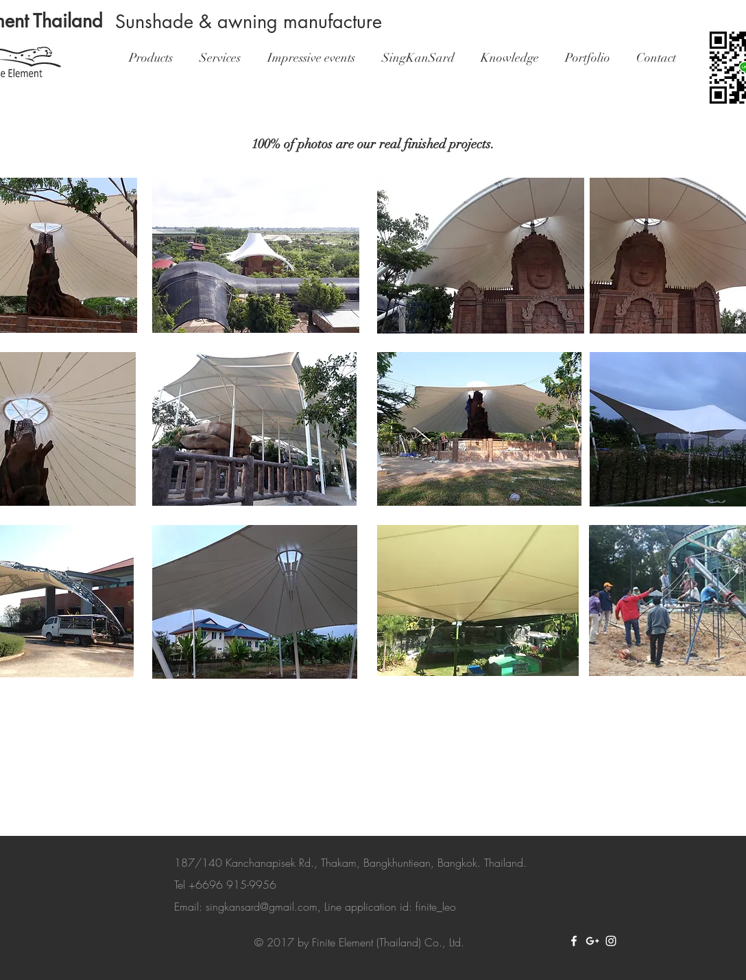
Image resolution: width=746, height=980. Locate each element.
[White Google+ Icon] (592, 941)
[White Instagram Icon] (611, 941)
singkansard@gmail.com (261, 906)
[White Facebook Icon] (574, 941)
